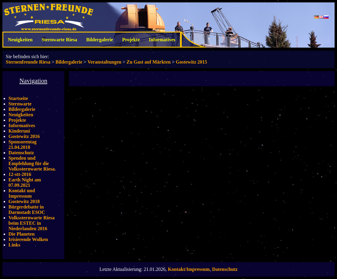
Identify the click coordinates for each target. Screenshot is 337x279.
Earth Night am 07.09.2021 (24, 182)
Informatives (162, 39)
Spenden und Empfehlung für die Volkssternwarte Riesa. (32, 163)
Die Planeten (21, 234)
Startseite (18, 98)
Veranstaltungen (104, 61)
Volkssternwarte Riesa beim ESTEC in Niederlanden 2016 (31, 223)
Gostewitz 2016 (24, 136)
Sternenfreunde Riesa (28, 61)
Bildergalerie (99, 39)
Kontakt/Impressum (189, 269)
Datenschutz (21, 152)
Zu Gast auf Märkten (149, 61)
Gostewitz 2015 (191, 61)
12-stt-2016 (19, 174)
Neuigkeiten (20, 39)
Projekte (131, 39)
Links (14, 244)
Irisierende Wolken (28, 239)
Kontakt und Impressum (21, 193)
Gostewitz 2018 (24, 201)
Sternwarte (19, 103)
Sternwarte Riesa (59, 39)
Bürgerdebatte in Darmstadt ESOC (26, 209)
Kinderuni (19, 130)
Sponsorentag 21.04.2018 (22, 144)
